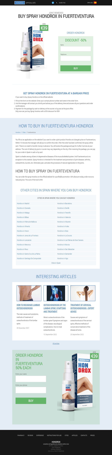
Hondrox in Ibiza (62, 231)
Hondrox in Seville (63, 208)
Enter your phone (21, 385)
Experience (40, 435)
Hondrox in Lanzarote (24, 240)
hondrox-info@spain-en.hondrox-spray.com (56, 444)
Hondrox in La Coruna (64, 235)
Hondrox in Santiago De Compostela (29, 258)
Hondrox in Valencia (64, 217)
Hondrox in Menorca (24, 244)
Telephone (63, 54)
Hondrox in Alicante (63, 222)
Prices (92, 435)
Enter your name (21, 374)
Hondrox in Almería (23, 226)
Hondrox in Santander (64, 254)
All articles (56, 343)
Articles (74, 435)
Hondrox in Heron (23, 231)
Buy (76, 68)
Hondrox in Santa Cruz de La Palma (28, 254)
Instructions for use (54, 435)
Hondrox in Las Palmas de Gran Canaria (70, 240)
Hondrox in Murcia (63, 244)
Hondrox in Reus (22, 249)
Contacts (84, 435)
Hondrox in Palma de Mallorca (27, 222)
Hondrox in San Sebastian (65, 249)
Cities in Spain (56, 263)
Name (62, 45)
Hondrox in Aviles (63, 226)
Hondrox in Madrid (23, 203)
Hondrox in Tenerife (63, 212)
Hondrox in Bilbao (23, 217)
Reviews (30, 435)
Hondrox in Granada (23, 208)
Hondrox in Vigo (62, 258)
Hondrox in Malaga (23, 212)
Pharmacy (21, 435)
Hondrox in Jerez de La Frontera (27, 235)
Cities (66, 435)
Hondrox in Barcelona (64, 203)
